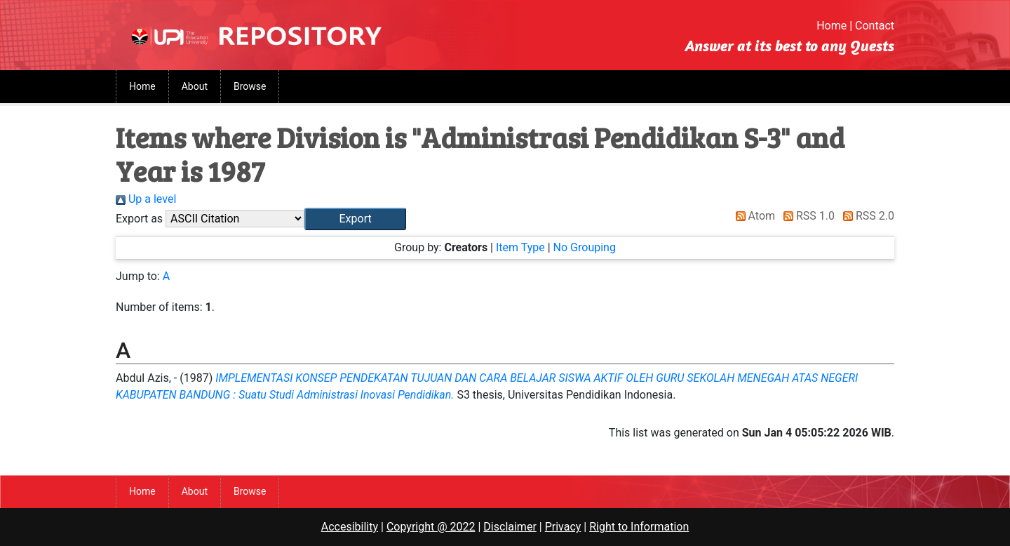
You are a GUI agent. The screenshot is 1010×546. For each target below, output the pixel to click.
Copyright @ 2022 (431, 526)
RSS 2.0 (865, 215)
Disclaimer (509, 526)
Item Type (520, 247)
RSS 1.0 (806, 215)
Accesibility (349, 526)
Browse (250, 86)
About (195, 86)
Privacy (563, 526)
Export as (139, 218)
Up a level (146, 199)
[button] (355, 219)
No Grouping (584, 247)
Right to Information (639, 526)
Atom (753, 215)
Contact (874, 25)
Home (831, 25)
